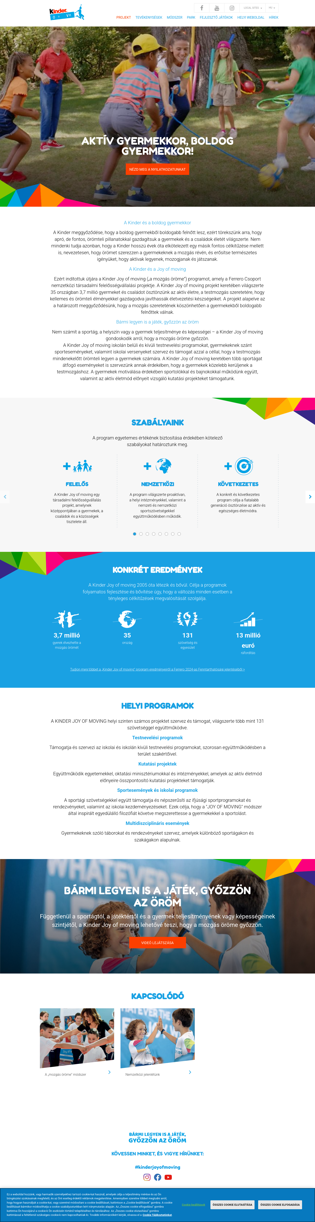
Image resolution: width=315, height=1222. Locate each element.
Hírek (274, 17)
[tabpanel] (77, 492)
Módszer (174, 17)
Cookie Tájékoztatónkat (157, 1214)
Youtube (216, 7)
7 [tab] (173, 535)
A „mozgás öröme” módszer (65, 1075)
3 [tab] (148, 535)
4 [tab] (154, 535)
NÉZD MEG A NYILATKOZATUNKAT (157, 169)
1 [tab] (135, 535)
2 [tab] (142, 535)
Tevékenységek (149, 17)
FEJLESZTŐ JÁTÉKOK (216, 17)
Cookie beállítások (193, 1204)
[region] (157, 1205)
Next (310, 497)
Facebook (201, 7)
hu (270, 7)
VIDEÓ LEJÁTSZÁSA (157, 943)
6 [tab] (167, 535)
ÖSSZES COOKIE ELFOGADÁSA (280, 1204)
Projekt (123, 17)
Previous (5, 497)
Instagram (231, 7)
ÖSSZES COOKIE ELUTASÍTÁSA (232, 1204)
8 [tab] (180, 535)
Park (191, 17)
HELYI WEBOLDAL (250, 17)
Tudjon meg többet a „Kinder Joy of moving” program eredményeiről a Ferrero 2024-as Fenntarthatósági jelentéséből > (157, 669)
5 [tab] (161, 535)
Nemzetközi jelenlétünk (143, 1075)
